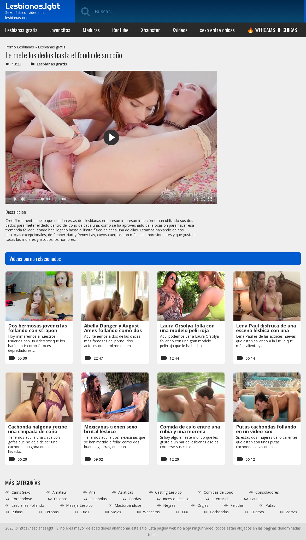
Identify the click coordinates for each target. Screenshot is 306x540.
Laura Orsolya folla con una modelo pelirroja (187, 327)
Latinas (256, 499)
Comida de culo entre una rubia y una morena (190, 429)
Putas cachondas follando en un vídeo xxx (266, 429)
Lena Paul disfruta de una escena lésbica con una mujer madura (266, 330)
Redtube (120, 30)
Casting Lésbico (168, 492)
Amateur (59, 492)
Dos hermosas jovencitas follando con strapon (37, 327)
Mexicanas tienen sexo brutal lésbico (110, 429)
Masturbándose (128, 505)
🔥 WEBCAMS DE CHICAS (272, 30)
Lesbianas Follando (27, 505)
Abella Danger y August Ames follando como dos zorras (113, 330)
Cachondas (219, 512)
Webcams (151, 512)
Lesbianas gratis (21, 30)
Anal (92, 492)
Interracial (219, 499)
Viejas (116, 512)
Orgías (202, 505)
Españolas (98, 499)
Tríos (85, 512)
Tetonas (52, 512)
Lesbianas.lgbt (32, 6)
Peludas (237, 505)
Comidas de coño (218, 492)
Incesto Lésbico (176, 499)
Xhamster (150, 30)
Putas (270, 505)
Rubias (17, 512)
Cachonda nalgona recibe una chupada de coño (37, 429)
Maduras (91, 30)
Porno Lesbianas (19, 46)
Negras (169, 505)
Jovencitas (60, 30)
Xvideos (180, 30)
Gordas (135, 499)
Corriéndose (21, 499)
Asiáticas (125, 492)
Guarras (257, 512)
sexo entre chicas (217, 30)
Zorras (291, 512)
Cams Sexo (21, 492)
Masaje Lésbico (79, 505)
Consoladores (267, 492)
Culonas (61, 499)
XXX (185, 512)
